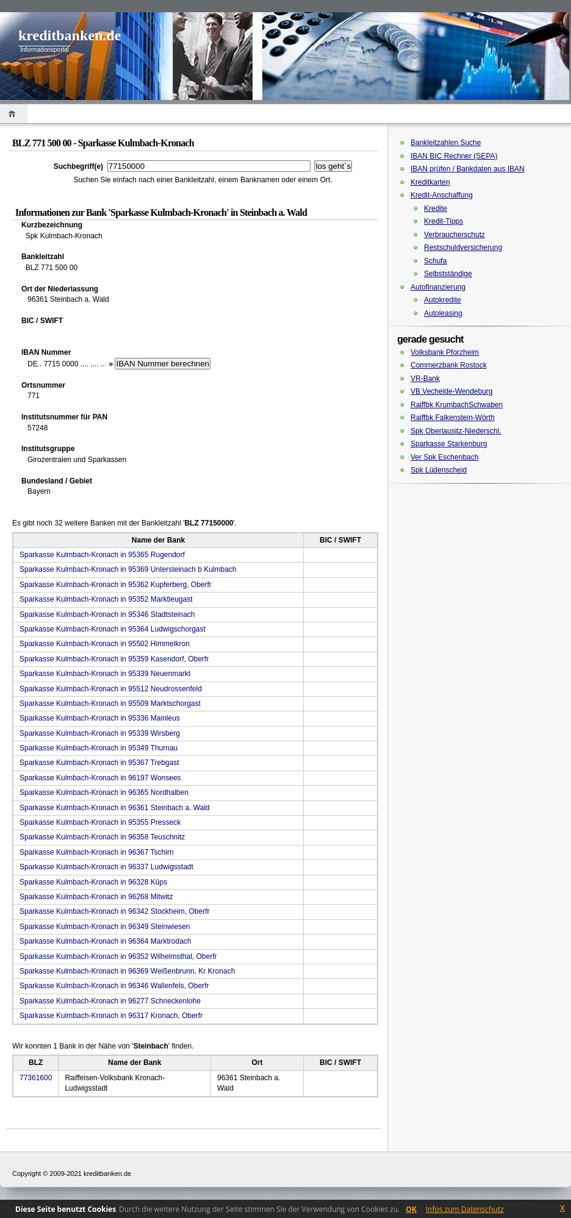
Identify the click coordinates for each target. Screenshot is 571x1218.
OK (411, 1209)
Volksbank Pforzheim (445, 352)
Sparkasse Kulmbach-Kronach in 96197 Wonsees (100, 778)
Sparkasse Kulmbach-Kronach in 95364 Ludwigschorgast (113, 629)
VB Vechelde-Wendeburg (452, 391)
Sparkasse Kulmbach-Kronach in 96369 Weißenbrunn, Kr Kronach (127, 971)
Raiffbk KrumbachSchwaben (457, 405)
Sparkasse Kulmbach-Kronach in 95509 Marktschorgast (110, 703)
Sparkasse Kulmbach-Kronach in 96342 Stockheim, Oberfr (115, 911)
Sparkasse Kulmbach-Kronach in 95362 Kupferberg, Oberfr (116, 584)
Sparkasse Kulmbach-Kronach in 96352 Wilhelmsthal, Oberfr (118, 956)
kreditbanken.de (69, 35)
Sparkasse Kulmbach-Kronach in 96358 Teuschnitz (102, 837)
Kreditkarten (430, 182)
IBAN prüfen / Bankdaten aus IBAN (468, 169)
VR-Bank (425, 378)
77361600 (36, 1078)
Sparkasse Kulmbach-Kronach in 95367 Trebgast (99, 762)
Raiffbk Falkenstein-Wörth (453, 417)
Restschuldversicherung (463, 247)
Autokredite (442, 300)
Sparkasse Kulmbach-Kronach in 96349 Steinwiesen (105, 926)
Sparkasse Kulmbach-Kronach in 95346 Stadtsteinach (107, 614)
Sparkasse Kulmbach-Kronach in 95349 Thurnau (99, 748)
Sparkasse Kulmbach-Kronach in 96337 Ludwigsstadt (106, 867)
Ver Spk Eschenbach (444, 457)
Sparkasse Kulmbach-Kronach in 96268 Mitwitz (96, 896)
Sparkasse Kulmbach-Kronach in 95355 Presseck (100, 822)
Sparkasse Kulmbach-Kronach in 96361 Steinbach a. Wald (115, 807)
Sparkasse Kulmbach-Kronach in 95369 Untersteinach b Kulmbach (128, 569)
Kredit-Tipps (443, 221)
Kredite (435, 208)
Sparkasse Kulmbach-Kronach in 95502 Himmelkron (105, 643)
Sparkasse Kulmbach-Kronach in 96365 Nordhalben (104, 792)
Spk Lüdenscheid (439, 470)
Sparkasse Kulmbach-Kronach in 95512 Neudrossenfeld (111, 689)
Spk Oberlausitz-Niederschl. (456, 431)
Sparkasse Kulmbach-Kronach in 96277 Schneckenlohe (110, 1001)
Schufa (435, 261)
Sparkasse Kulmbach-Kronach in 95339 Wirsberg (100, 733)
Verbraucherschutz (454, 234)
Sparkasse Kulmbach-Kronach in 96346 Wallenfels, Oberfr (114, 985)
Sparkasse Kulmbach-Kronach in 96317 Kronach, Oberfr (111, 1015)
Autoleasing (443, 313)
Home (13, 113)
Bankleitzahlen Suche (446, 142)
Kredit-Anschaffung (442, 195)
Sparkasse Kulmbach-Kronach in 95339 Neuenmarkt (105, 673)
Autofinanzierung (438, 287)
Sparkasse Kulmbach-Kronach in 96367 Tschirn (97, 852)
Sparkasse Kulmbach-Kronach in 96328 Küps (93, 882)
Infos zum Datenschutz (465, 1209)
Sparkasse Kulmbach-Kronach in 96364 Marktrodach (105, 941)
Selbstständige (448, 273)
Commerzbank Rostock (449, 365)
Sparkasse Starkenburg (449, 444)
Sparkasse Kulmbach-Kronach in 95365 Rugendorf (102, 554)
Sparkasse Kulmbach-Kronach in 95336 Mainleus (100, 718)
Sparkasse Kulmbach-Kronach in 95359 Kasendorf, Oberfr (114, 659)
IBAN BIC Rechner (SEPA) (454, 156)
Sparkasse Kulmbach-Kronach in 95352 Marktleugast (106, 599)
